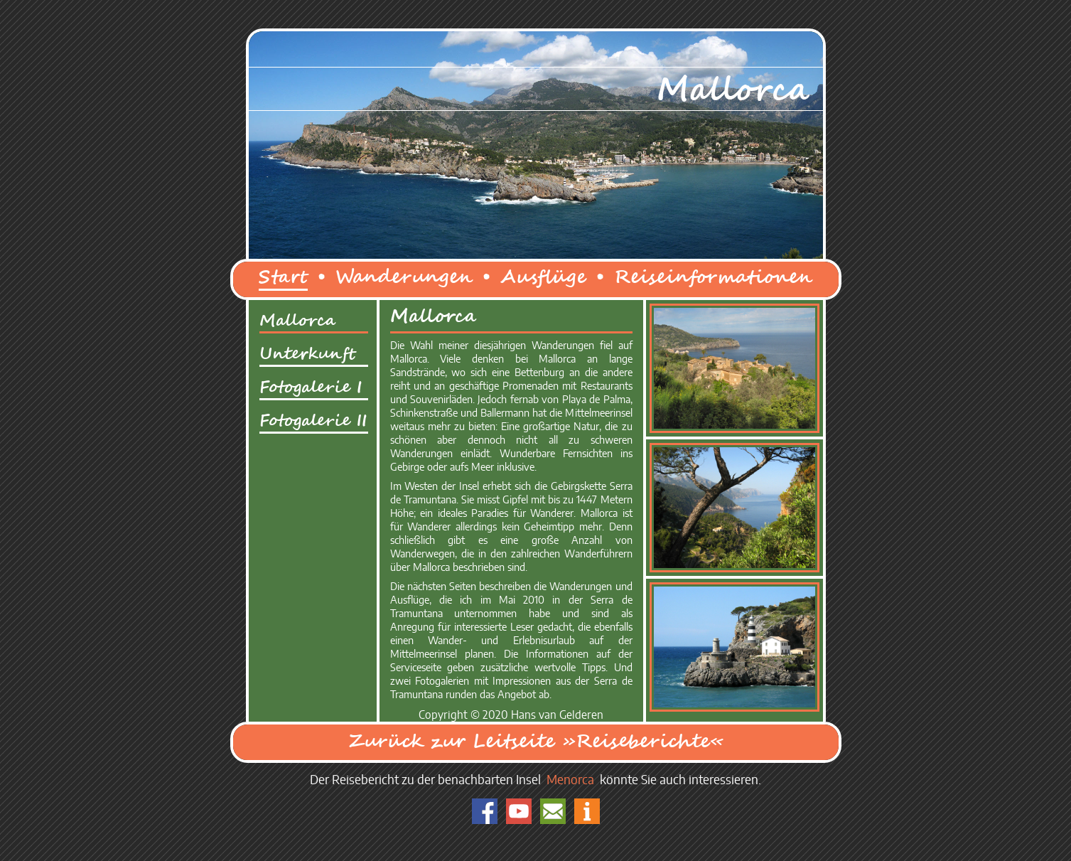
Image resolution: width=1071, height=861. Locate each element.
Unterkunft (307, 354)
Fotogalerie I (310, 387)
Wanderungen (404, 277)
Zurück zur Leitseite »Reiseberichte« (535, 741)
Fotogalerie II (313, 421)
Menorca (570, 780)
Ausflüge (543, 277)
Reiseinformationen (713, 277)
